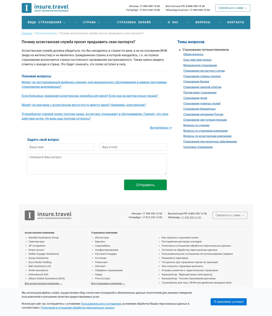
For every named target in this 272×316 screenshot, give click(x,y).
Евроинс (100, 241)
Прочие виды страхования (199, 92)
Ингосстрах (102, 237)
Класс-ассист (37, 249)
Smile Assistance (38, 270)
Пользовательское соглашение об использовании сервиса (197, 253)
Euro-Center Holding (40, 262)
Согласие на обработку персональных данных (190, 249)
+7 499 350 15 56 (150, 6)
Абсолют (100, 266)
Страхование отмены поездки (202, 76)
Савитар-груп (37, 241)
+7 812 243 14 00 (150, 9)
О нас (173, 22)
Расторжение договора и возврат (182, 241)
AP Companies (37, 245)
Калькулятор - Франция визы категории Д (187, 274)
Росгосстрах (102, 278)
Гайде (98, 274)
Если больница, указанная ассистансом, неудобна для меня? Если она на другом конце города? (90, 96)
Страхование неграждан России (203, 114)
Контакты (235, 22)
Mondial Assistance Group (44, 237)
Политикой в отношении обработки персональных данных (77, 307)
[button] (47, 22)
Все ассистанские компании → (43, 283)
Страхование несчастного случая (204, 70)
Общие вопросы (193, 54)
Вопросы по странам (196, 125)
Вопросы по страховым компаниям (205, 130)
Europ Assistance (38, 257)
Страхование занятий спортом (202, 87)
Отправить (145, 185)
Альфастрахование (106, 249)
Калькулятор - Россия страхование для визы (189, 278)
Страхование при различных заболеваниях (210, 141)
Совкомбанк (102, 245)
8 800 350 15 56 (195, 6)
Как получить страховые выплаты (182, 266)
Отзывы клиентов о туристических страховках (190, 270)
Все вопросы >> (161, 127)
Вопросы (203, 22)
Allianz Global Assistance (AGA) (47, 278)
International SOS (38, 274)
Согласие (100, 257)
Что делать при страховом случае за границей (190, 262)
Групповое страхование (198, 147)
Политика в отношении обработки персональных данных (196, 245)
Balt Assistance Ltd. (40, 266)
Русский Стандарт (106, 253)
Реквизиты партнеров (175, 257)
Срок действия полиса (197, 59)
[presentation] (55, 184)
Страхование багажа (196, 81)
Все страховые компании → (108, 283)
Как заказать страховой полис (180, 237)
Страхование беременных (199, 108)
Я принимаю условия (228, 301)
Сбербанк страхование (109, 270)
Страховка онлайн (134, 22)
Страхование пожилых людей (201, 103)
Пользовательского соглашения (101, 303)
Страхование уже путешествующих (205, 119)
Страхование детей (195, 98)
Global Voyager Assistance (44, 253)
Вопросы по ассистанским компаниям (207, 136)
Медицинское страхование (200, 65)
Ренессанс (101, 262)
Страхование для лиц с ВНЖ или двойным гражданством (196, 282)
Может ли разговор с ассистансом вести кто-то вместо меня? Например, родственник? (84, 105)
